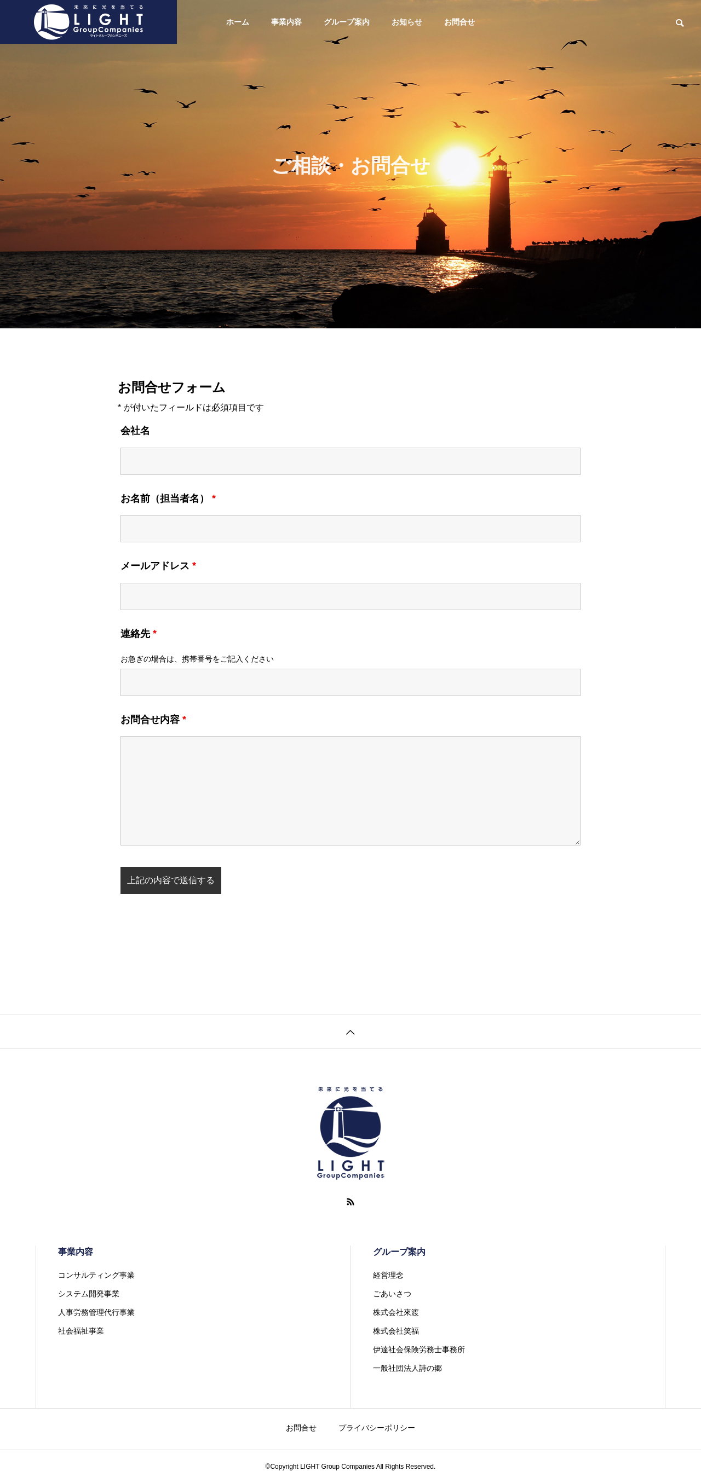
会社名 (135, 430)
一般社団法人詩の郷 (407, 1368)
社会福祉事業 (81, 1330)
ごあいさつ (392, 1293)
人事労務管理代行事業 (96, 1312)
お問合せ (459, 22)
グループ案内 (347, 22)
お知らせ (407, 22)
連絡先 (138, 633)
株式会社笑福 (396, 1330)
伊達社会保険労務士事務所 (419, 1349)
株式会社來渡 (396, 1312)
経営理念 (388, 1275)
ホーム (237, 22)
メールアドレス (158, 565)
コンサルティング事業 (96, 1275)
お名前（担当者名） (168, 498)
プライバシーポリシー (376, 1427)
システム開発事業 (88, 1293)
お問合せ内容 (153, 719)
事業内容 (286, 22)
